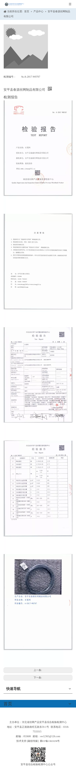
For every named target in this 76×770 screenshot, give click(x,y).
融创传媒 (33, 741)
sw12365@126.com (50, 736)
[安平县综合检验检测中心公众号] (38, 755)
